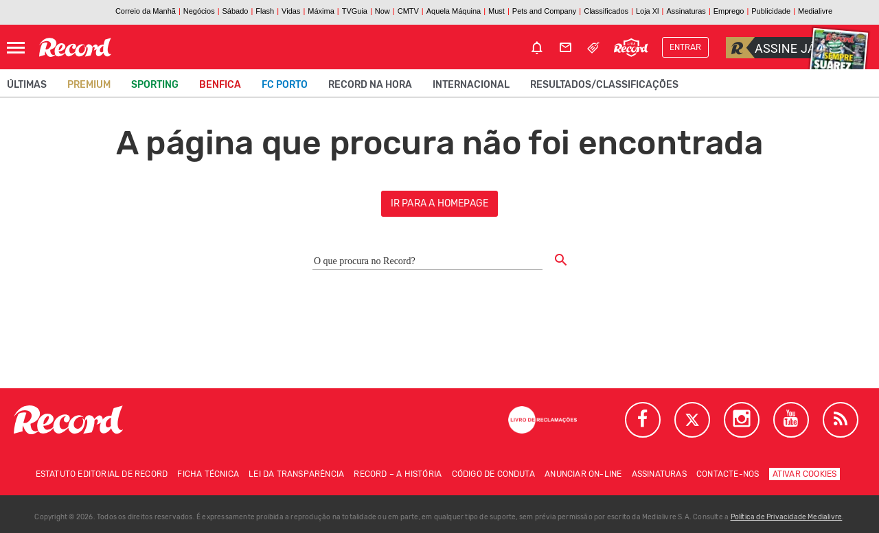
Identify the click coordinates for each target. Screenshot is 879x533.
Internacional (471, 85)
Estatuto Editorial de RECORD (102, 474)
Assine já (771, 47)
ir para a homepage (440, 203)
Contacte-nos (727, 474)
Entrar (685, 47)
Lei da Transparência (296, 474)
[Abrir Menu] (16, 48)
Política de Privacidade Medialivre (787, 517)
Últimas (27, 85)
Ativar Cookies (805, 474)
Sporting (155, 85)
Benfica (220, 85)
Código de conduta (493, 474)
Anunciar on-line (583, 474)
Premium (89, 85)
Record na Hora (370, 85)
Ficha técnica (208, 474)
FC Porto (285, 85)
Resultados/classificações (604, 85)
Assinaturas (659, 474)
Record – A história (398, 474)
